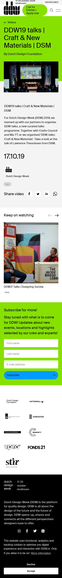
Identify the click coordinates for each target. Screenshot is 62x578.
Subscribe (31, 375)
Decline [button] (31, 564)
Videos (10, 22)
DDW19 (7, 184)
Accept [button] (31, 571)
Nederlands (51, 2)
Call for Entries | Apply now (32, 10)
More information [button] (41, 553)
